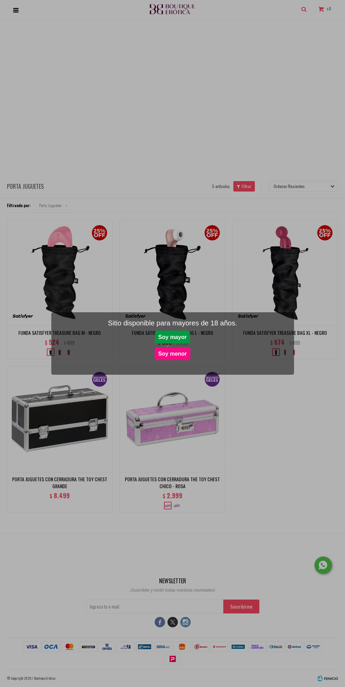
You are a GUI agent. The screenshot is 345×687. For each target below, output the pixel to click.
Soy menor (172, 354)
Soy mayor (172, 337)
